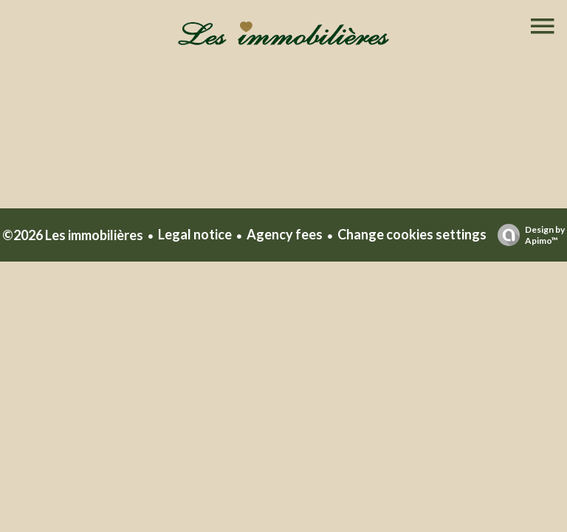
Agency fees (285, 234)
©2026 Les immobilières (72, 235)
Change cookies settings (412, 234)
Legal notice (195, 234)
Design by (527, 235)
